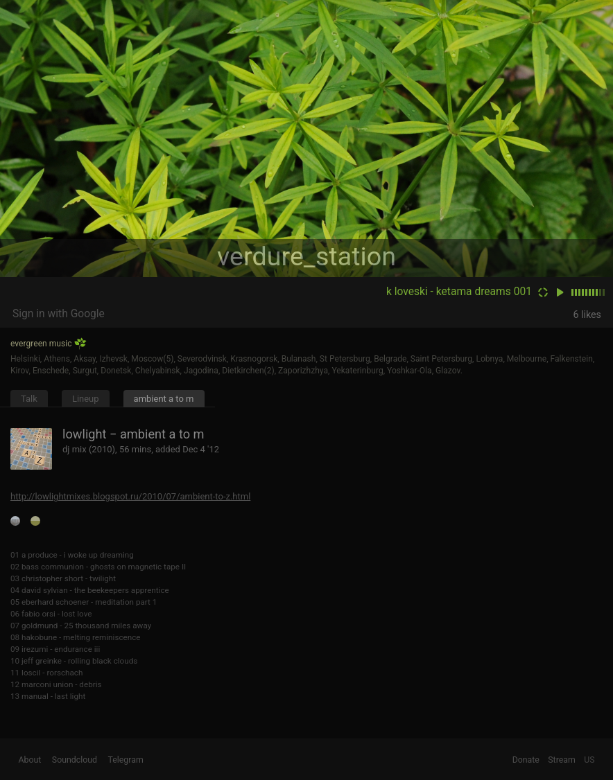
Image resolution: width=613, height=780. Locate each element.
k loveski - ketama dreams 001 (459, 291)
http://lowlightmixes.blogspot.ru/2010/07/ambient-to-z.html (130, 496)
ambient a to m (164, 398)
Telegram (125, 760)
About (30, 760)
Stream (562, 760)
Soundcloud (74, 760)
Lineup (85, 398)
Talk (29, 398)
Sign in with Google (58, 314)
